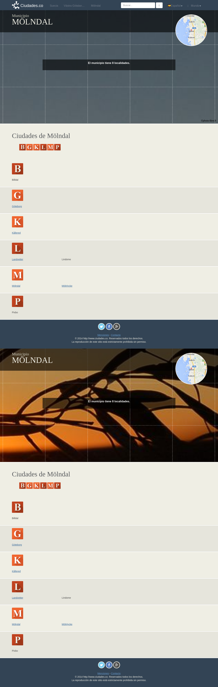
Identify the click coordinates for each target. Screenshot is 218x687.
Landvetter (17, 259)
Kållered (16, 232)
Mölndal (16, 286)
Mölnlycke (67, 286)
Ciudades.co (31, 5)
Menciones (103, 335)
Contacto (116, 335)
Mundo (194, 5)
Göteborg (17, 206)
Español (175, 5)
